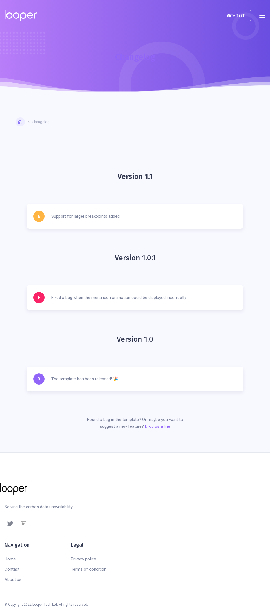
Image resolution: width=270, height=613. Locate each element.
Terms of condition (88, 569)
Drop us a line (157, 426)
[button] (262, 15)
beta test (236, 15)
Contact (12, 569)
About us (13, 579)
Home (10, 559)
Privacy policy (83, 559)
